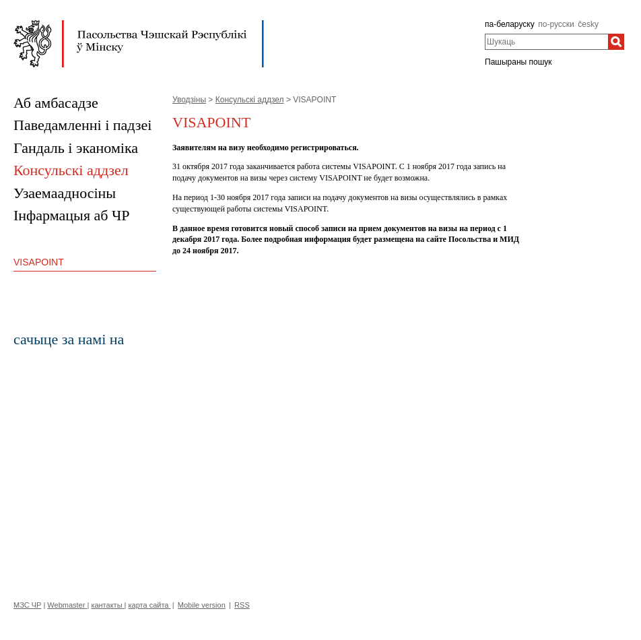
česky (588, 24)
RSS (242, 605)
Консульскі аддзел (249, 99)
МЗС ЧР (27, 605)
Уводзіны (189, 99)
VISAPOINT (38, 262)
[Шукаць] (616, 42)
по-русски (556, 24)
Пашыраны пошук (518, 62)
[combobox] (546, 42)
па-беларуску (510, 24)
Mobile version (202, 605)
